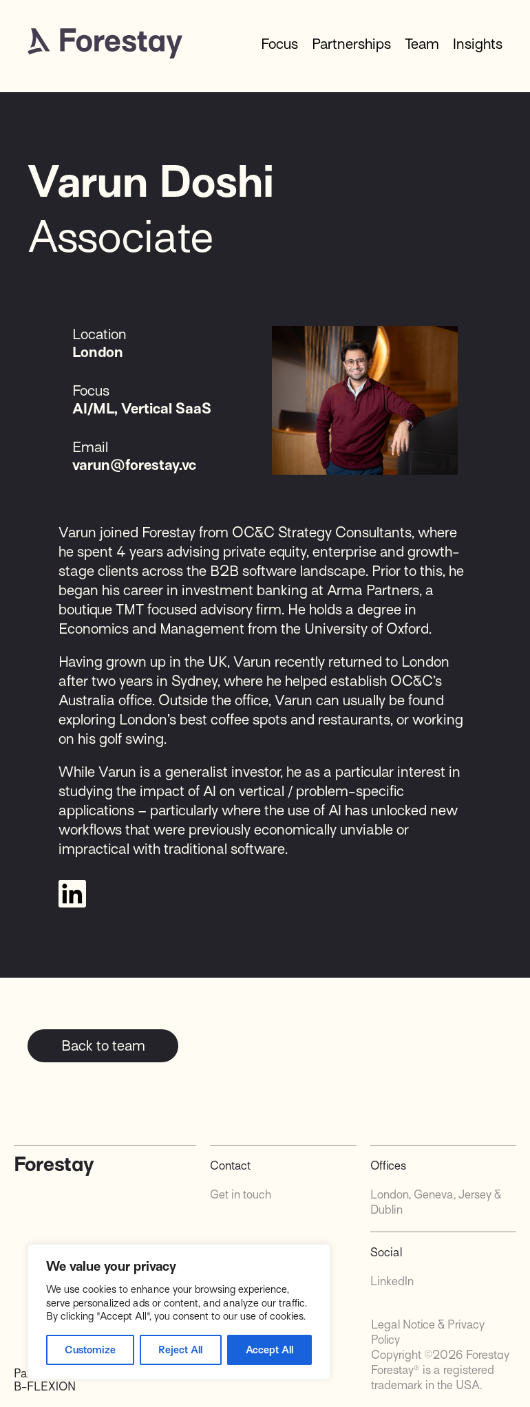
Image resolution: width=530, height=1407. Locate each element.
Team (422, 44)
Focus (279, 44)
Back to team (103, 1046)
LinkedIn (392, 1281)
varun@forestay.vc (134, 465)
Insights (477, 44)
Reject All (180, 1349)
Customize (90, 1349)
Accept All (269, 1349)
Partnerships (351, 44)
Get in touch (240, 1194)
